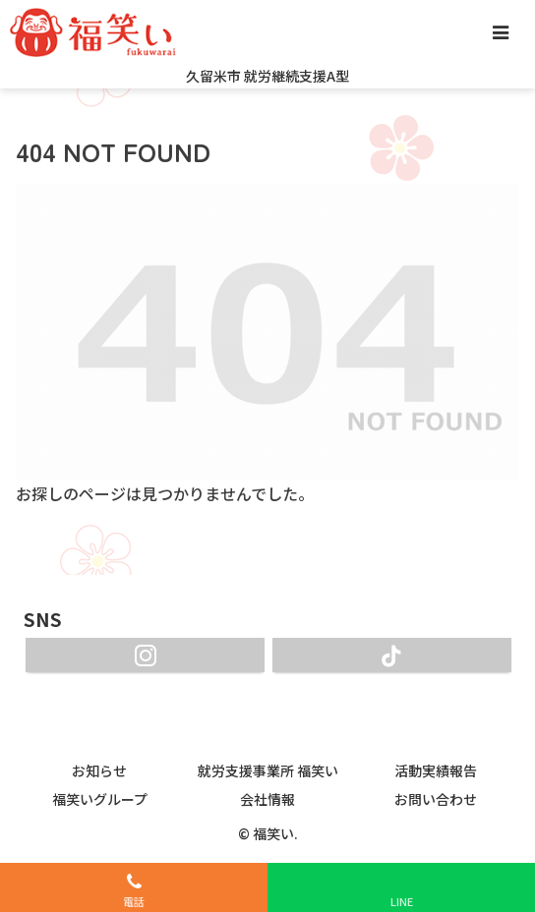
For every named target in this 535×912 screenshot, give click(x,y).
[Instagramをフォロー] (145, 655)
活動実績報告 (435, 770)
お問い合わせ (435, 799)
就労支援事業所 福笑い (268, 770)
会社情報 (267, 799)
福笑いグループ (100, 799)
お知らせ (99, 770)
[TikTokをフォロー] (391, 655)
